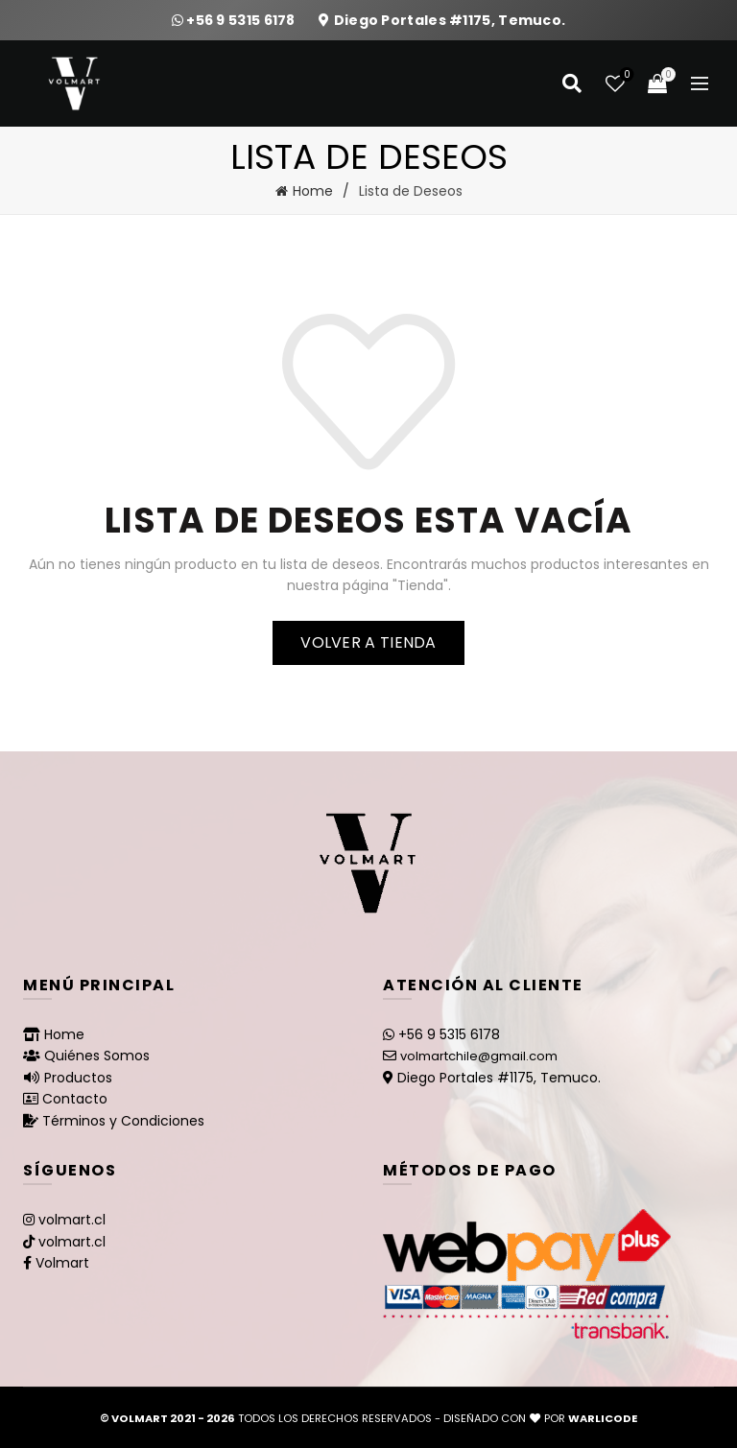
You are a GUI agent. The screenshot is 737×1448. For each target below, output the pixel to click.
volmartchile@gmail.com (479, 1056)
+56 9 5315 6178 (242, 20)
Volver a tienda (368, 642)
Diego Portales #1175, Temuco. (450, 20)
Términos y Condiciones (123, 1120)
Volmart (62, 1262)
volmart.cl (72, 1219)
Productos (78, 1077)
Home (313, 191)
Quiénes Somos (97, 1055)
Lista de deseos (625, 75)
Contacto (74, 1098)
